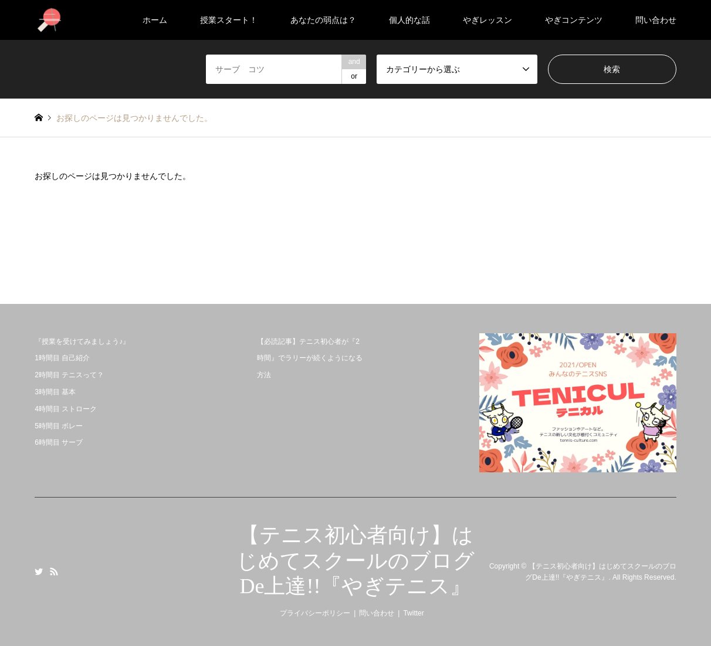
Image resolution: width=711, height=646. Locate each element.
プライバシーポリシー (315, 613)
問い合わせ (655, 20)
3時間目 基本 (55, 392)
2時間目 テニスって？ (69, 375)
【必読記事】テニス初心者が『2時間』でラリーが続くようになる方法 (310, 358)
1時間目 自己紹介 (62, 358)
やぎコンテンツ (573, 20)
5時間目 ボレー (59, 426)
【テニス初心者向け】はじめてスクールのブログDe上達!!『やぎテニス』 (355, 560)
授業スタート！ (229, 20)
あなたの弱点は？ (323, 20)
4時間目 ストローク (66, 409)
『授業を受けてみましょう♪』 (82, 341)
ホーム (155, 20)
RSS (54, 571)
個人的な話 (409, 20)
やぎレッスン (487, 20)
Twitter (39, 571)
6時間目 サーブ (59, 442)
